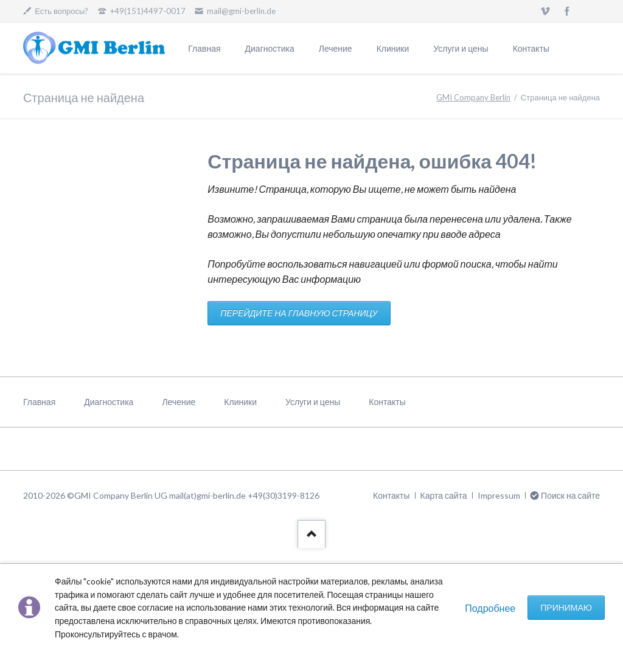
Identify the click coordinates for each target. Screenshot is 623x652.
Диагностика (269, 48)
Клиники (393, 48)
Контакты (531, 48)
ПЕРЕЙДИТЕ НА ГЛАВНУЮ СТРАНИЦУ (298, 313)
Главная (204, 48)
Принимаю (566, 607)
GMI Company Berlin (473, 97)
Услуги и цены (460, 48)
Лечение (335, 48)
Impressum (499, 495)
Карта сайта (443, 495)
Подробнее (490, 608)
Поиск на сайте (570, 495)
